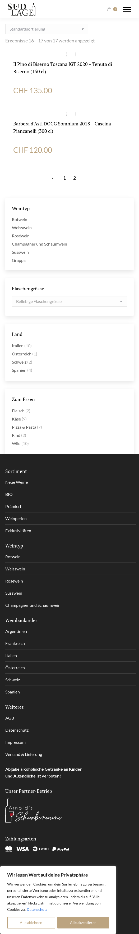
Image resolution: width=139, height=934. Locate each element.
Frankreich (15, 643)
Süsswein (20, 252)
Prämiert (13, 506)
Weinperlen (16, 518)
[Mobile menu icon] (127, 9)
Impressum (15, 742)
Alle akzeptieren (83, 922)
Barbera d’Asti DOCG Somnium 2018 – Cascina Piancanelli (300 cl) (62, 127)
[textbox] (39, 301)
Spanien (19, 370)
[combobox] (69, 301)
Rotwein (19, 219)
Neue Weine (16, 482)
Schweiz (19, 361)
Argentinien (16, 631)
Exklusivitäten (18, 530)
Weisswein (22, 227)
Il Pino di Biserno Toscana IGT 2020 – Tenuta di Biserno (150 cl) (62, 68)
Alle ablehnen (31, 922)
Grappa (19, 260)
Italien (18, 345)
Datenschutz (37, 909)
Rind (16, 435)
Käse (16, 418)
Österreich (21, 353)
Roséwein (21, 235)
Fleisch (18, 410)
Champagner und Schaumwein (39, 243)
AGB (9, 717)
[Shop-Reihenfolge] (46, 29)
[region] (58, 900)
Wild (16, 443)
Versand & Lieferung (23, 754)
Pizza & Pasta (24, 426)
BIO (9, 494)
